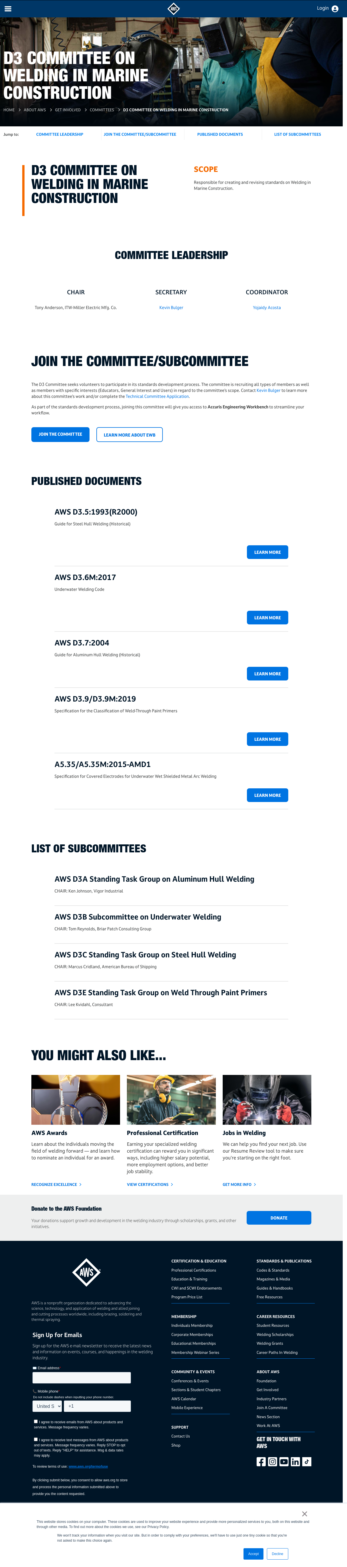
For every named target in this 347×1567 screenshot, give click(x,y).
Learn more (267, 552)
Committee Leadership (59, 134)
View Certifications (148, 1184)
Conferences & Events (190, 1380)
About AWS (35, 109)
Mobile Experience (187, 1407)
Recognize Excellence (54, 1184)
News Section (268, 1416)
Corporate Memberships (192, 1334)
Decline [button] (277, 1554)
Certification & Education (198, 1260)
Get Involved (68, 109)
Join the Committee (60, 434)
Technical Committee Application (157, 396)
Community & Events (193, 1371)
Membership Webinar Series (195, 1352)
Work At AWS (268, 1425)
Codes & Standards (273, 1270)
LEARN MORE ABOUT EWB (129, 435)
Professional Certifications (193, 1270)
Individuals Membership (192, 1325)
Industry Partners (272, 1398)
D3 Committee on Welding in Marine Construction (175, 109)
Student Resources (273, 1325)
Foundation (266, 1380)
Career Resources (276, 1316)
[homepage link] (99, 1270)
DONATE (279, 1218)
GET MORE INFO (237, 1184)
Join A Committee (272, 1407)
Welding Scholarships (275, 1334)
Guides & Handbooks (275, 1288)
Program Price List (186, 1296)
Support (179, 1427)
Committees (102, 109)
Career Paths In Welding (277, 1352)
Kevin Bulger (171, 307)
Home (9, 109)
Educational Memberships (193, 1343)
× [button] (304, 1513)
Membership (183, 1316)
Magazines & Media (273, 1278)
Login (323, 8)
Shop (175, 1445)
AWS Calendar (183, 1398)
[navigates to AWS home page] (173, 13)
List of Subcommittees (297, 134)
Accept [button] (253, 1554)
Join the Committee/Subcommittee (140, 134)
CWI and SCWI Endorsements (196, 1288)
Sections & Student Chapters (196, 1389)
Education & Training (189, 1278)
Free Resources (270, 1296)
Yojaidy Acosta (267, 307)
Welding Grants (270, 1343)
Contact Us (180, 1436)
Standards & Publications (284, 1260)
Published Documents (220, 134)
